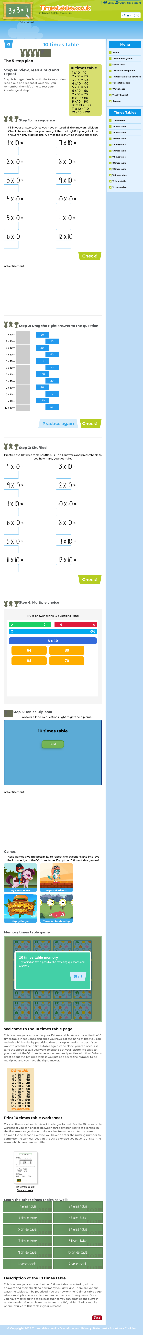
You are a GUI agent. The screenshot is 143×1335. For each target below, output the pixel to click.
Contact (116, 101)
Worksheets (118, 89)
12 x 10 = (68, 237)
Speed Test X (119, 64)
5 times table (119, 144)
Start (53, 746)
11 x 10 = (67, 218)
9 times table (119, 169)
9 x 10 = (67, 180)
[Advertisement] (60, 30)
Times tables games (122, 58)
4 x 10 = (15, 199)
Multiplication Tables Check (126, 76)
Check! (90, 256)
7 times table (119, 157)
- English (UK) (130, 15)
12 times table (119, 187)
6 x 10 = (15, 237)
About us (116, 1330)
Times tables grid (121, 83)
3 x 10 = (15, 180)
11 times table (119, 181)
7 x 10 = (67, 143)
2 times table (119, 126)
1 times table (118, 120)
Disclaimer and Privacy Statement (83, 1330)
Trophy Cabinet (120, 95)
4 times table (119, 138)
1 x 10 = (15, 143)
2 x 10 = (15, 162)
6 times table (119, 151)
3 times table (119, 132)
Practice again (58, 424)
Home (115, 52)
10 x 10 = (67, 199)
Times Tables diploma (123, 70)
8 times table (119, 163)
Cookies (130, 1330)
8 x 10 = (67, 162)
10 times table (119, 175)
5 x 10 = (15, 218)
